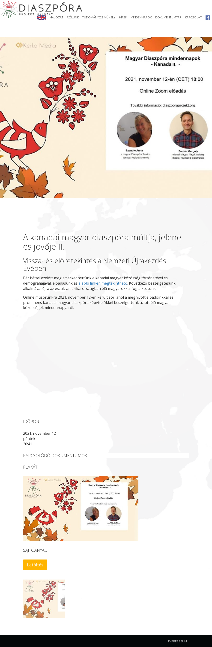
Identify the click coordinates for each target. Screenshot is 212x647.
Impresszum (177, 641)
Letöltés (35, 565)
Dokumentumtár (168, 17)
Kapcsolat (193, 17)
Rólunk (73, 17)
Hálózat (56, 17)
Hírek (123, 17)
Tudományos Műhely (98, 17)
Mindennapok (141, 17)
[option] (106, 117)
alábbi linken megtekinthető (102, 283)
